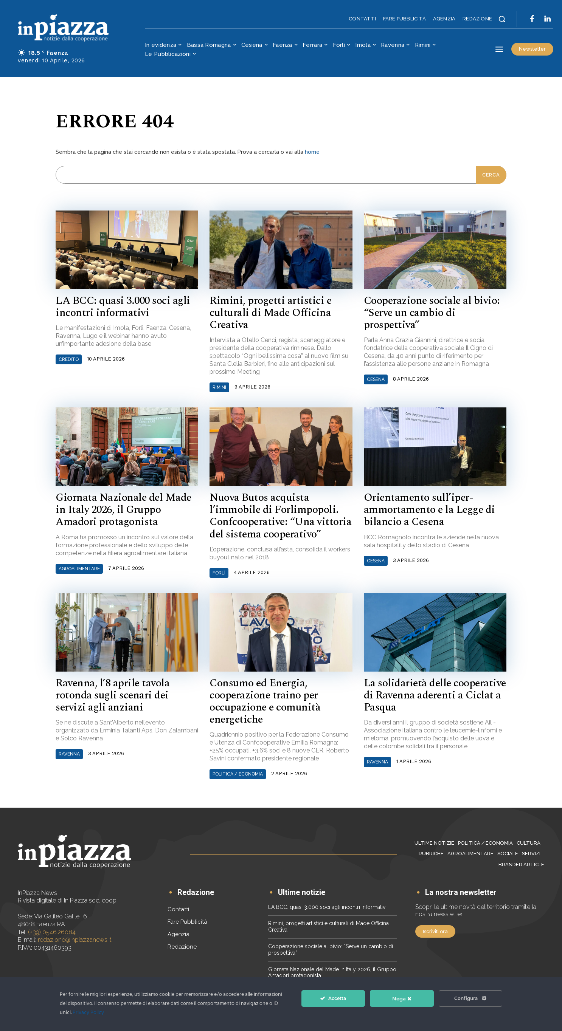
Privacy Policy (88, 1012)
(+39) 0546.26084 (52, 932)
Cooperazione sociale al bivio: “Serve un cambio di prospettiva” (432, 313)
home (312, 152)
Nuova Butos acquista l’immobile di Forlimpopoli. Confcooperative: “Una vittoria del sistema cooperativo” (280, 515)
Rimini (219, 387)
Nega (401, 998)
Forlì (219, 573)
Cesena (376, 379)
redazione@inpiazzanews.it (75, 939)
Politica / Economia (238, 774)
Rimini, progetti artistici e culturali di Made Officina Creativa (270, 313)
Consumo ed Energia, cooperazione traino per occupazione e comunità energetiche (265, 701)
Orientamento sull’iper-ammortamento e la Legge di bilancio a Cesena (429, 509)
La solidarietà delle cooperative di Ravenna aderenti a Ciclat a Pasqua (435, 695)
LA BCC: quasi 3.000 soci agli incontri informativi (123, 307)
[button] (502, 19)
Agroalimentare (79, 568)
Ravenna (69, 754)
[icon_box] (191, 893)
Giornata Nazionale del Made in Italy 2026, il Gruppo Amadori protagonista (123, 509)
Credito (69, 359)
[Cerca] (491, 175)
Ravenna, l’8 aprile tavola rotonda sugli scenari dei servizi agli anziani (112, 695)
